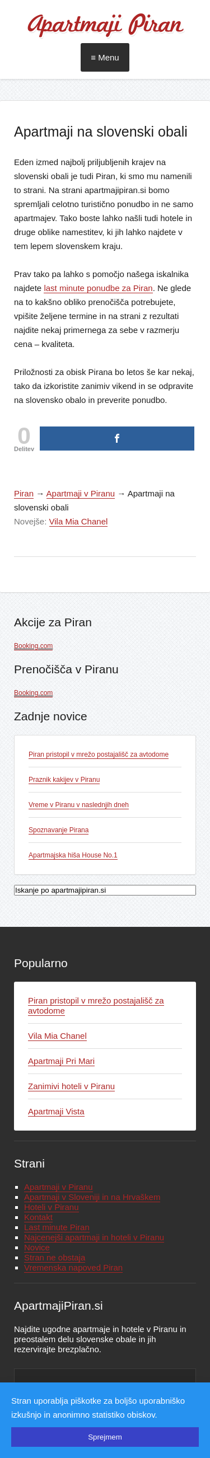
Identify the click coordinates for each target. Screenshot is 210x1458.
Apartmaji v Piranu (80, 493)
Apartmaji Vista (56, 1111)
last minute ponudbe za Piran (98, 288)
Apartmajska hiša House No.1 (73, 855)
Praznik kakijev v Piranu (64, 780)
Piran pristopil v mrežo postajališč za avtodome (99, 754)
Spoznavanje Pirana (58, 830)
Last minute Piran (57, 1227)
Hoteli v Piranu (51, 1207)
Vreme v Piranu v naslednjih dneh (79, 805)
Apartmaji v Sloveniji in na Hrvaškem (92, 1197)
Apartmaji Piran (105, 25)
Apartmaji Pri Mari (61, 1061)
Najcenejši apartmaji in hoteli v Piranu (94, 1237)
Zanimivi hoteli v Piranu (71, 1086)
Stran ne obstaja (54, 1257)
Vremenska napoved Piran (73, 1267)
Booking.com (33, 646)
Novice (37, 1247)
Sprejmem (105, 1437)
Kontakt (38, 1217)
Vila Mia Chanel (78, 521)
